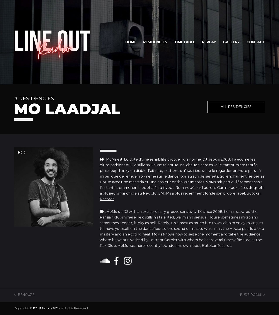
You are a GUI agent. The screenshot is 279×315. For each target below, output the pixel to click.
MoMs (111, 159)
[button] (19, 152)
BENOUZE (24, 295)
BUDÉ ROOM (252, 295)
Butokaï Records (216, 246)
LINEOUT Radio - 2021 (43, 308)
